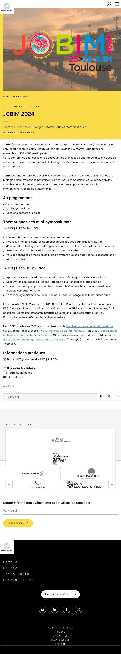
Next (111, 484)
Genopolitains (18, 580)
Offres (10, 568)
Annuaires (60, 636)
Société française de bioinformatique (89, 326)
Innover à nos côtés (60, 594)
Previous (9, 484)
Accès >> (8, 386)
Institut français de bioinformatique (61, 331)
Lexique (60, 644)
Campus (10, 562)
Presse (60, 632)
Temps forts (17, 97)
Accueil (6, 97)
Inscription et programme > (18, 132)
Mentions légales (60, 628)
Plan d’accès (60, 640)
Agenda (27, 97)
